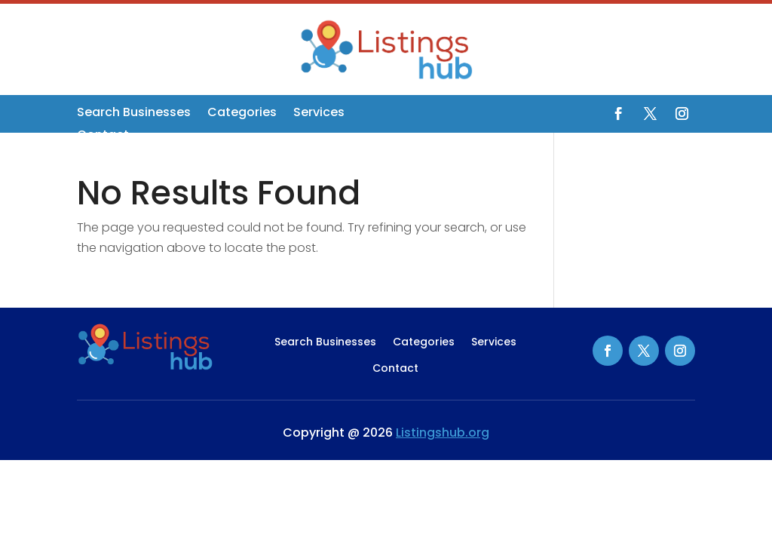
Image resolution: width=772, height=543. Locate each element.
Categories (242, 114)
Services (319, 114)
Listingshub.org (442, 432)
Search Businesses (134, 114)
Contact (103, 136)
